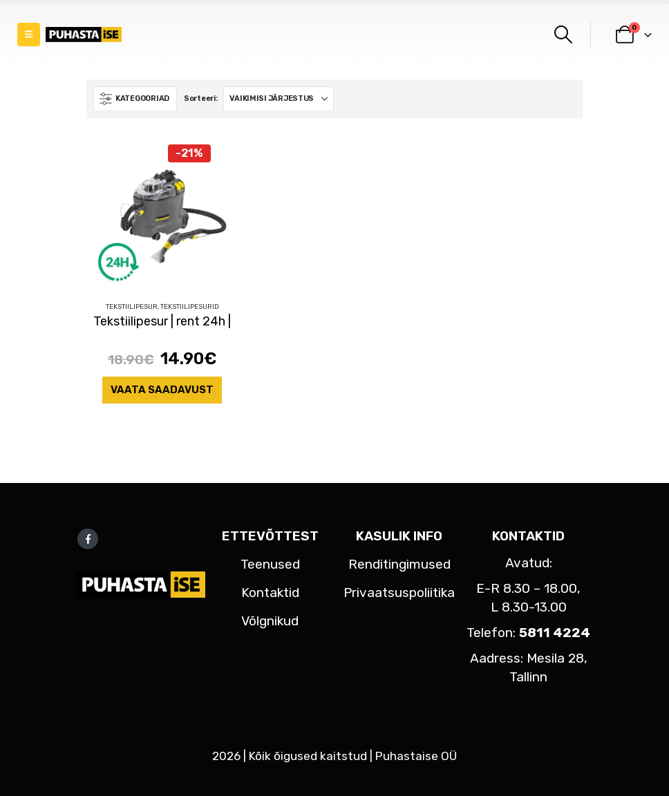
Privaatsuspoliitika (399, 592)
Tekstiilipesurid (189, 307)
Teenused (270, 564)
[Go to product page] (162, 214)
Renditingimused (399, 564)
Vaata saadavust (162, 389)
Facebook (87, 539)
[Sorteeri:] (278, 98)
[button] (28, 34)
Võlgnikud (270, 621)
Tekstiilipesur (132, 307)
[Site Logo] (84, 35)
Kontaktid (270, 592)
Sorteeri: (201, 98)
